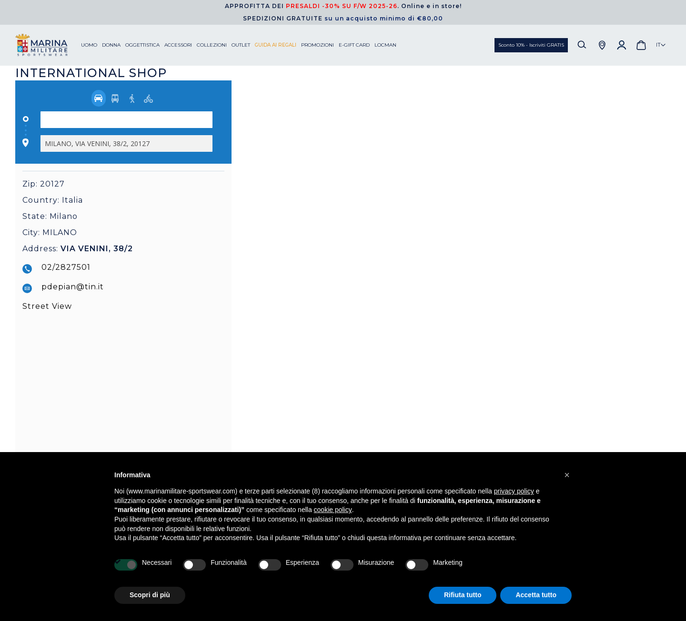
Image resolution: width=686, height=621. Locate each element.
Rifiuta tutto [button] (463, 595)
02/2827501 (66, 267)
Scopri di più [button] (150, 595)
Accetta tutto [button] (535, 595)
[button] (661, 45)
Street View (47, 306)
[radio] (98, 98)
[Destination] (126, 143)
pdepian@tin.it (72, 286)
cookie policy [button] (333, 509)
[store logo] (48, 45)
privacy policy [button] (514, 491)
